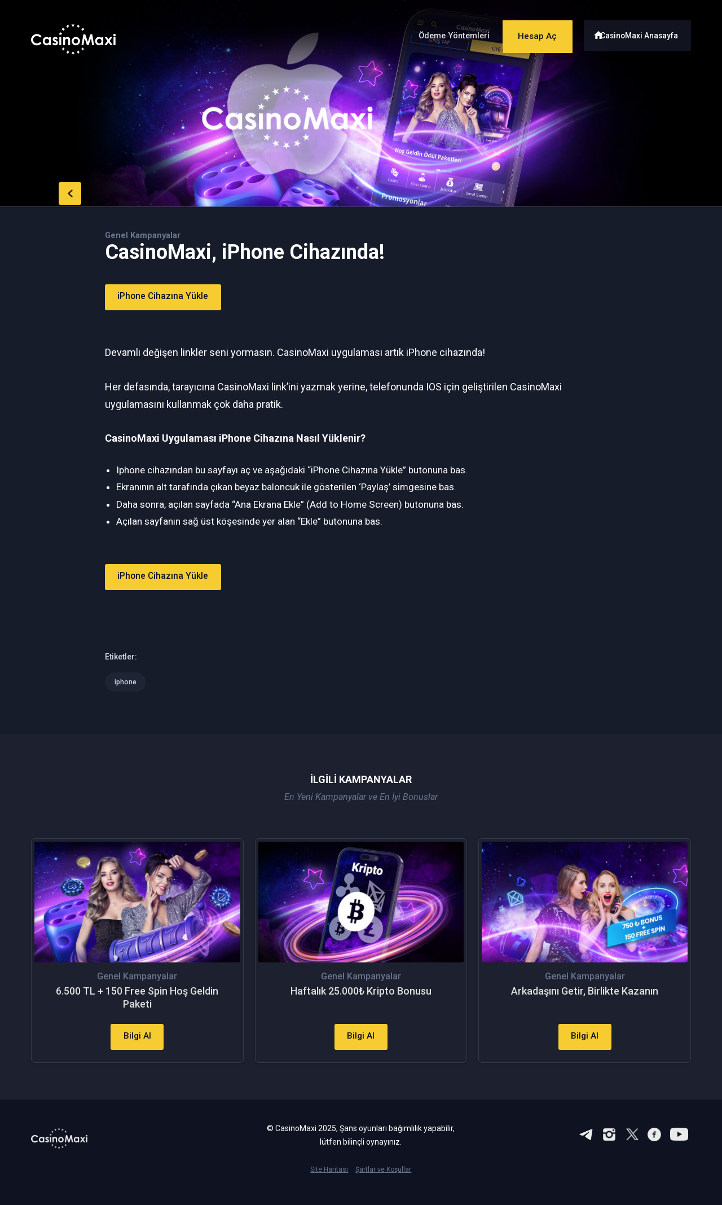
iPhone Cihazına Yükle (172, 297)
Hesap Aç (529, 32)
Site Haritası (329, 1186)
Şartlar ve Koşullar (383, 1186)
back (53, 191)
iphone (126, 682)
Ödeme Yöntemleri (439, 33)
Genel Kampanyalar (146, 235)
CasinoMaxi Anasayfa (642, 32)
